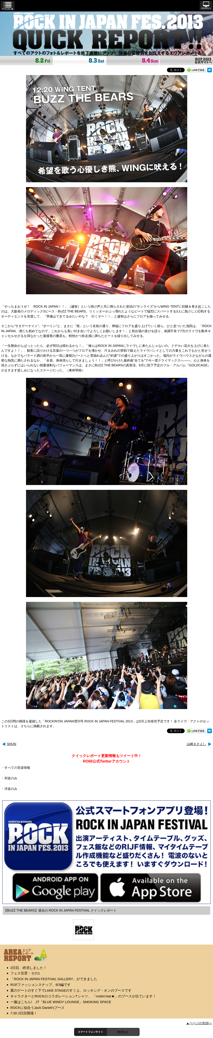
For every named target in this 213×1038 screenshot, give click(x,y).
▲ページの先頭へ (199, 1023)
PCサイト (122, 1031)
